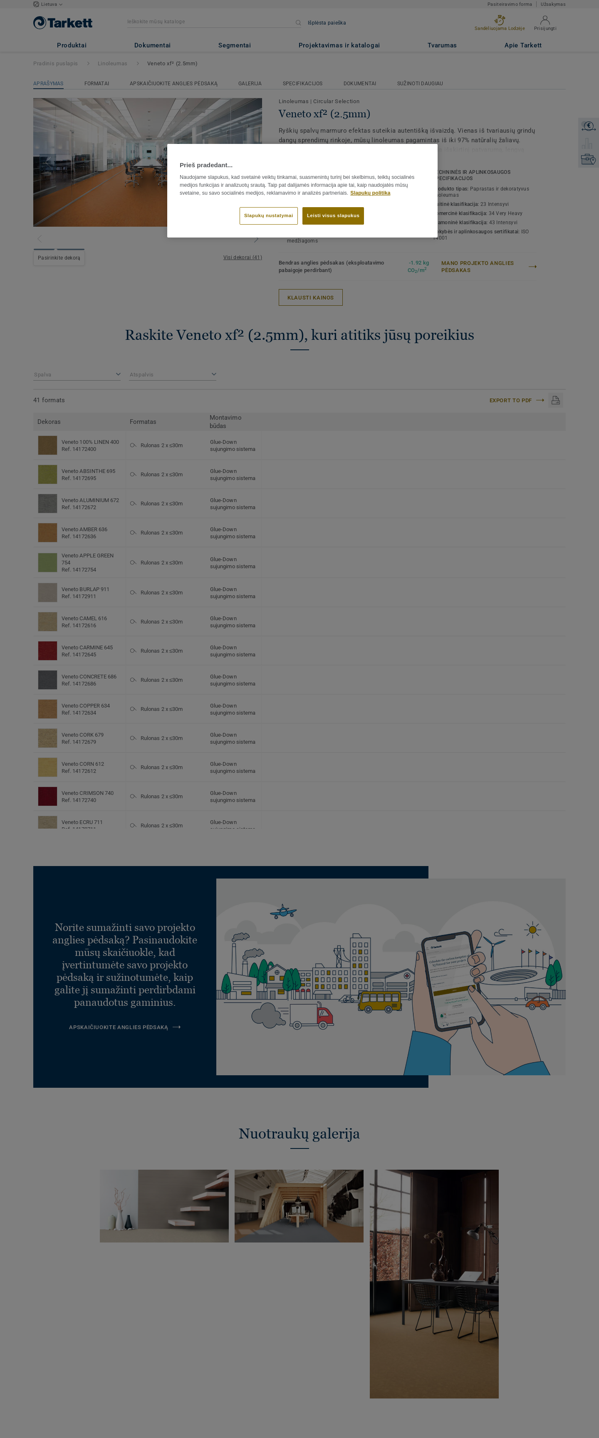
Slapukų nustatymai (268, 215)
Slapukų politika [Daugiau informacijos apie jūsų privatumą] (370, 193)
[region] (302, 191)
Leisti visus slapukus (333, 215)
